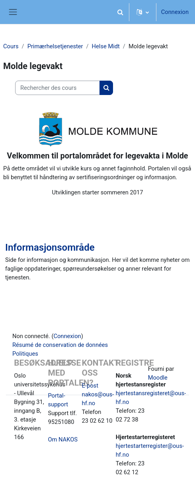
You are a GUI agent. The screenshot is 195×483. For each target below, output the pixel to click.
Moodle (158, 377)
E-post (90, 385)
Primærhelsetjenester (55, 46)
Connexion (175, 12)
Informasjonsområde (50, 247)
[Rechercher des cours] (57, 88)
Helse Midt (106, 46)
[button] (120, 12)
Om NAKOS (63, 439)
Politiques (25, 353)
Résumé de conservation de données (60, 344)
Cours (11, 46)
